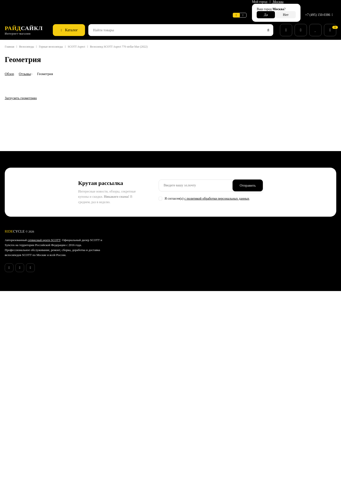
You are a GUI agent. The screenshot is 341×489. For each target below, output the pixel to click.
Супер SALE (184, 405)
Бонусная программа (137, 454)
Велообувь (184, 442)
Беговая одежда (188, 460)
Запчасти (183, 424)
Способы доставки (135, 417)
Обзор (10, 63)
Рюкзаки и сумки (188, 448)
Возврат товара (133, 430)
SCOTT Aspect (89, 36)
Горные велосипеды (59, 36)
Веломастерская (18, 6)
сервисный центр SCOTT (50, 405)
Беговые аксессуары (191, 466)
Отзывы (27, 63)
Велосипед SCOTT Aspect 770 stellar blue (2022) (137, 36)
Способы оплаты (134, 424)
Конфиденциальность (137, 448)
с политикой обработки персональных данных (224, 364)
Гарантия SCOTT (243, 405)
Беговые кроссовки (190, 454)
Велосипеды (30, 36)
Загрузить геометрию (23, 296)
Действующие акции (136, 460)
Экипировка (185, 436)
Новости (70, 6)
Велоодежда (185, 430)
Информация (47, 6)
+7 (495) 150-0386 (318, 6)
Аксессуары (185, 417)
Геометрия (49, 63)
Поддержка (91, 6)
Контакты (128, 442)
